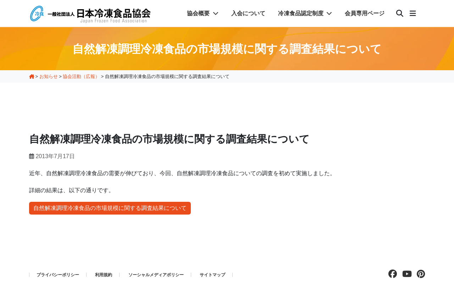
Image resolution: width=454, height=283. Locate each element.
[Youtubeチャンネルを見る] (405, 274)
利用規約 (103, 275)
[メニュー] (412, 13)
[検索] (400, 13)
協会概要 (202, 13)
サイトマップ (212, 275)
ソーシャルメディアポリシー (156, 275)
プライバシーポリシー (58, 275)
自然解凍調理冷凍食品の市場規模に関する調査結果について (110, 208)
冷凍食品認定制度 (305, 13)
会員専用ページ (364, 13)
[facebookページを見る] (391, 274)
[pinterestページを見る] (419, 274)
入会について (248, 13)
